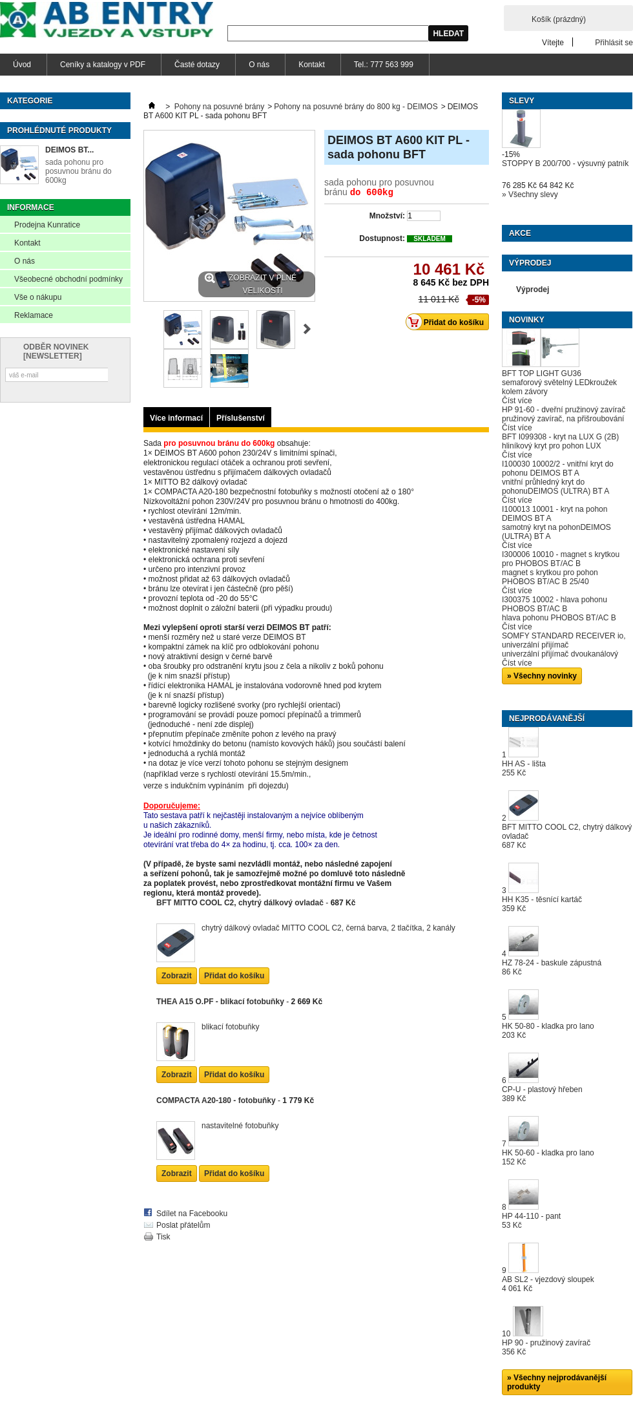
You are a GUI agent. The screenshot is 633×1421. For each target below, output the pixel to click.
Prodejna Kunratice (47, 224)
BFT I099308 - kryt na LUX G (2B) (560, 436)
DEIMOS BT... (69, 149)
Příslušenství (240, 418)
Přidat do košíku (234, 946)
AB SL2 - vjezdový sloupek (548, 1284)
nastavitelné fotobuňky (240, 1096)
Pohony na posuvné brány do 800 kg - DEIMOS (355, 106)
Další (307, 329)
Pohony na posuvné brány (219, 106)
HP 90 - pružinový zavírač (546, 1347)
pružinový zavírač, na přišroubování (563, 418)
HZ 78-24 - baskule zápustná (551, 967)
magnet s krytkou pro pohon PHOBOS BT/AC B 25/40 (550, 577)
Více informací (176, 418)
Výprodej (530, 263)
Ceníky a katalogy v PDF (102, 64)
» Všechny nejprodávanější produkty (557, 1382)
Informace (30, 207)
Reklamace (33, 315)
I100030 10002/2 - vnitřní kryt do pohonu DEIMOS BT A (558, 468)
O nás (259, 64)
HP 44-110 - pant (531, 1221)
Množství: (387, 214)
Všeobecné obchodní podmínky (68, 279)
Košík (559, 19)
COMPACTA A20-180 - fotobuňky (216, 1071)
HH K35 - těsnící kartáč (542, 904)
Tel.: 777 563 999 (383, 64)
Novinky (527, 319)
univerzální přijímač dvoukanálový (560, 653)
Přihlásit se (614, 42)
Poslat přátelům (183, 1196)
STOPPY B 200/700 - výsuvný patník (565, 163)
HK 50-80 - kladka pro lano (548, 1031)
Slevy (521, 100)
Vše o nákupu (37, 297)
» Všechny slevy (530, 194)
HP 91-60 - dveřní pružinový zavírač (563, 409)
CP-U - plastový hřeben (542, 1094)
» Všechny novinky (542, 675)
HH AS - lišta (524, 768)
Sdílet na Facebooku (191, 1184)
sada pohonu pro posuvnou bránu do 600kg (78, 171)
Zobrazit (176, 946)
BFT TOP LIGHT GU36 (541, 373)
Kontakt (311, 64)
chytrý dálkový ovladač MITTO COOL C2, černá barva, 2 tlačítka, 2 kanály (328, 898)
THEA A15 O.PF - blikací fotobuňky (220, 972)
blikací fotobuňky (230, 997)
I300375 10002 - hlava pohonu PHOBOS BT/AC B (554, 604)
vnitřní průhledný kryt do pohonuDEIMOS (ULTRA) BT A (555, 487)
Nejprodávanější (547, 718)
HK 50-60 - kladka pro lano (548, 1157)
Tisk (163, 1207)
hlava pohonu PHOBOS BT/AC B (559, 617)
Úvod (22, 64)
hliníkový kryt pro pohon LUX (551, 445)
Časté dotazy (197, 64)
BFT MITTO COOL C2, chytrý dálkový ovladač (240, 873)
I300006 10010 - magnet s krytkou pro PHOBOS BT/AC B (560, 559)
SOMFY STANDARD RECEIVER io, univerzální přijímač (564, 640)
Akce (520, 233)
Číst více (517, 400)
